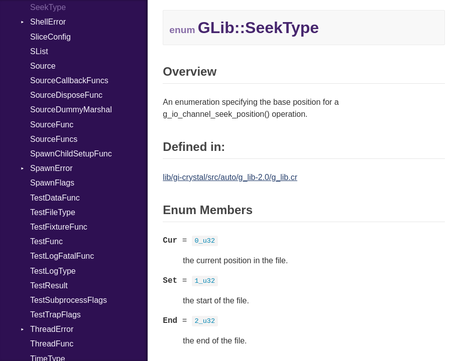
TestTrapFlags (55, 314)
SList (39, 51)
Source (43, 66)
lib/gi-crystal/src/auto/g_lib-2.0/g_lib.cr (230, 177)
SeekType (48, 7)
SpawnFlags (52, 182)
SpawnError (51, 168)
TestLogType (53, 271)
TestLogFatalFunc (62, 256)
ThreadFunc (51, 343)
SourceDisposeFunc (66, 95)
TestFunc (46, 241)
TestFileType (52, 212)
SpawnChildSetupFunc (71, 153)
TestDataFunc (55, 198)
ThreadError (51, 329)
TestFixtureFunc (58, 227)
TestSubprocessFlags (68, 300)
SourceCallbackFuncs (69, 80)
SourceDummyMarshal (71, 109)
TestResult (49, 285)
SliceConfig (50, 37)
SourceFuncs (53, 139)
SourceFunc (51, 124)
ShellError (48, 22)
